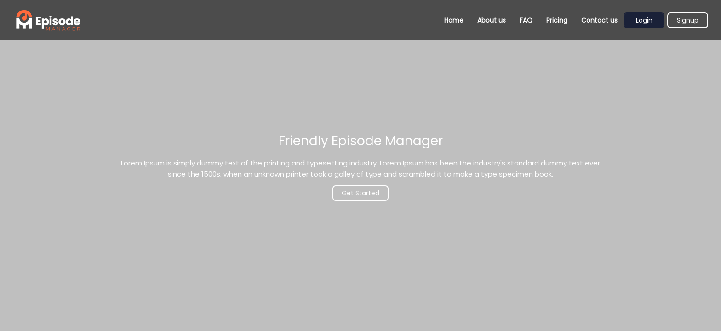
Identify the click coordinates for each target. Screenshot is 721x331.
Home (454, 20)
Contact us (599, 20)
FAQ (526, 20)
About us (491, 20)
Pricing (556, 20)
